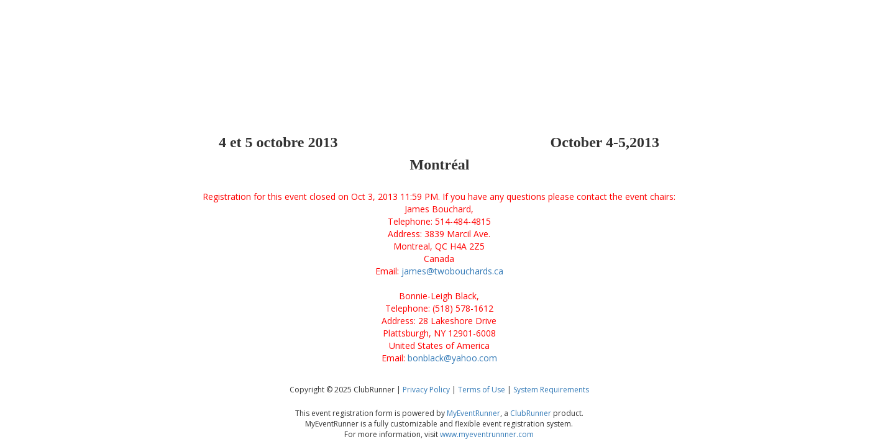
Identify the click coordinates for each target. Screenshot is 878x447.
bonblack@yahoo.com (452, 358)
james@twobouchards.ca (452, 271)
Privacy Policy (426, 389)
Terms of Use (481, 389)
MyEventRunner (473, 413)
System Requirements (551, 389)
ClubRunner (530, 413)
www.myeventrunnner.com (487, 434)
